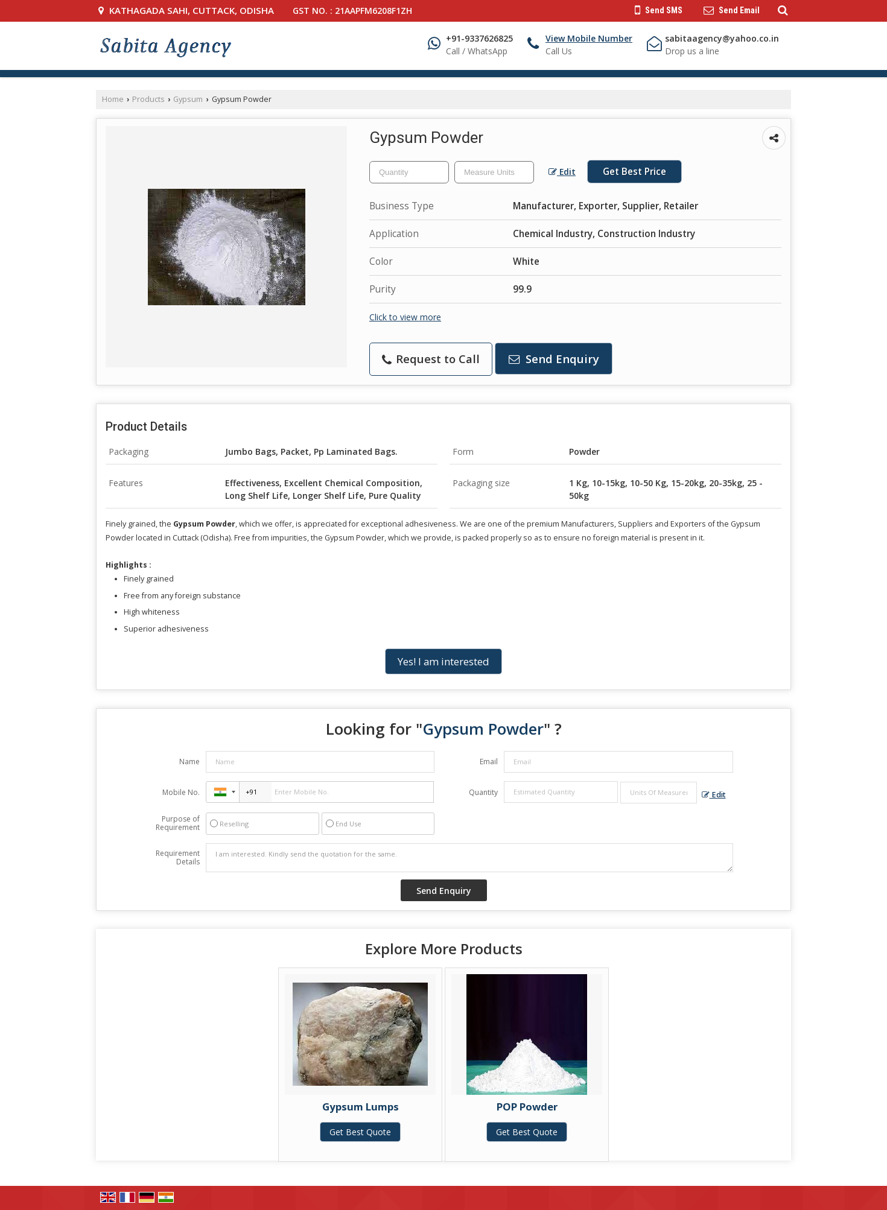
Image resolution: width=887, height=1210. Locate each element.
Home (113, 99)
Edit (562, 171)
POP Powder (527, 1106)
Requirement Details (178, 857)
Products (148, 99)
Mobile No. (181, 792)
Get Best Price (634, 171)
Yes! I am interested (443, 661)
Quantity (483, 792)
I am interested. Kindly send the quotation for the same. (469, 857)
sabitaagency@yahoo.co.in (722, 38)
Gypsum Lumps (360, 1106)
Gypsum (188, 99)
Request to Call (431, 358)
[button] (588, 38)
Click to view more (405, 317)
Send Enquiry (554, 358)
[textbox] (494, 172)
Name (189, 761)
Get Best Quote (360, 1132)
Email (489, 761)
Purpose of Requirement (178, 823)
